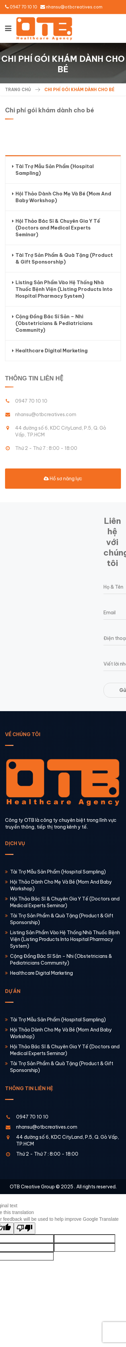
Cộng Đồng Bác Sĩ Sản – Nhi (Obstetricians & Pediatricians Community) (52, 323)
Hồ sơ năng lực (63, 479)
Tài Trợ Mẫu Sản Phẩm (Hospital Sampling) (53, 169)
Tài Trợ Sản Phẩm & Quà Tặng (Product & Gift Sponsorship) (62, 258)
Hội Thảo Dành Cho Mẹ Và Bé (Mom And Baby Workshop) (61, 197)
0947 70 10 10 (23, 6)
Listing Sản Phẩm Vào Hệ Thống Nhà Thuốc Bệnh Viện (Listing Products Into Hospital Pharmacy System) (62, 289)
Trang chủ (18, 89)
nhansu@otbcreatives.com (74, 6)
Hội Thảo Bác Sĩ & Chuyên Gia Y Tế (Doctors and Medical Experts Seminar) (56, 228)
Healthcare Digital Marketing (50, 350)
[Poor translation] (24, 1228)
